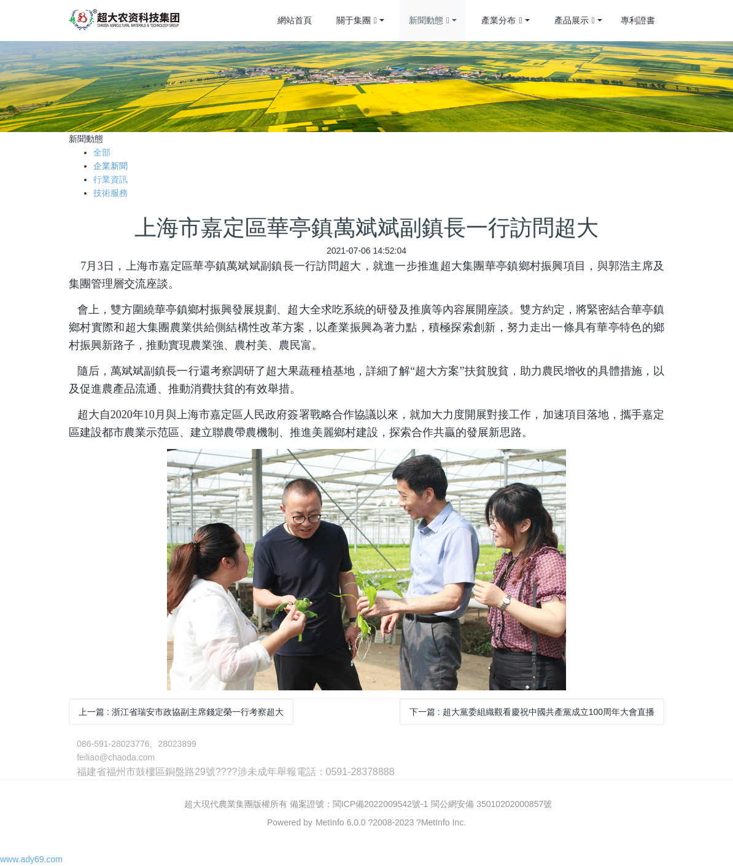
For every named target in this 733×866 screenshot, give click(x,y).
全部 (102, 152)
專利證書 (638, 20)
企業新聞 (110, 166)
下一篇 (531, 712)
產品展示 (574, 21)
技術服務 (110, 193)
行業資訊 (110, 179)
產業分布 (501, 21)
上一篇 (181, 712)
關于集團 (356, 21)
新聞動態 (429, 21)
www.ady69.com (31, 859)
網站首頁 (294, 20)
